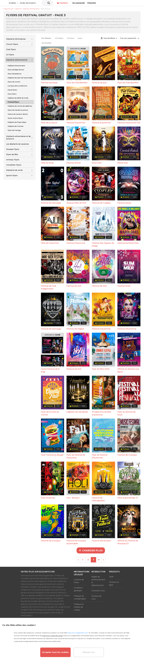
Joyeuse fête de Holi (76, 203)
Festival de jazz (99, 83)
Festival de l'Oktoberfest (98, 499)
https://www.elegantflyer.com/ (78, 633)
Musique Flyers (12, 149)
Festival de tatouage (51, 203)
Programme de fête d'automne (101, 413)
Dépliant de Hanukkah (77, 412)
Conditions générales (78, 589)
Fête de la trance (49, 123)
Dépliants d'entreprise (16, 39)
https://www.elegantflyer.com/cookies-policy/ (78, 636)
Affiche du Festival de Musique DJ (127, 542)
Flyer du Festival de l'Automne (75, 456)
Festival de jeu (124, 203)
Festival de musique (127, 455)
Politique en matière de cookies (79, 607)
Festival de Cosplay (101, 203)
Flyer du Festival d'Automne (99, 456)
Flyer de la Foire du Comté (50, 413)
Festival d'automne (75, 123)
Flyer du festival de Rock (126, 413)
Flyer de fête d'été (100, 369)
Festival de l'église (75, 329)
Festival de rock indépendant (48, 287)
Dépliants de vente (14, 170)
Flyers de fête (12, 154)
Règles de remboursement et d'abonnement (98, 581)
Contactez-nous (98, 591)
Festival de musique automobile (76, 542)
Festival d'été (123, 286)
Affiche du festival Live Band (128, 370)
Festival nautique (49, 83)
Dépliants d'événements (16, 60)
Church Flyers (12, 44)
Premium (105, 3)
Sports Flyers (12, 175)
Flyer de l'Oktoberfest (76, 83)
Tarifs (111, 577)
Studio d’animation (46, 3)
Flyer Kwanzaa (48, 498)
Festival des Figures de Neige (103, 244)
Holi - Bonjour (73, 498)
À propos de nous (96, 597)
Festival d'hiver (73, 163)
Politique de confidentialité (80, 597)
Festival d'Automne (126, 329)
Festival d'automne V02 (128, 123)
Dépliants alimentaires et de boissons (18, 137)
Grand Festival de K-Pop (50, 370)
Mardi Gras (122, 163)
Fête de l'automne (50, 243)
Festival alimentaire (101, 541)
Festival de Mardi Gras (128, 243)
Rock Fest (97, 163)
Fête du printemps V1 (127, 498)
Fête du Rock (47, 163)
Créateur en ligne (114, 583)
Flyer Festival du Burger (52, 455)
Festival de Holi (73, 286)
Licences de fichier (79, 581)
